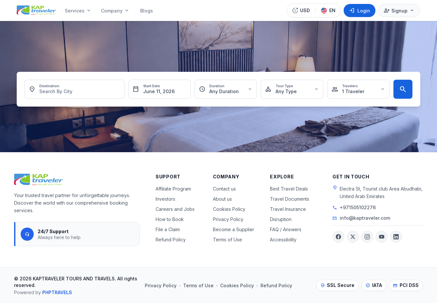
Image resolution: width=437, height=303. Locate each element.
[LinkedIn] (396, 237)
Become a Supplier (233, 229)
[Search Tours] (402, 89)
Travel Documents (289, 199)
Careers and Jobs (175, 209)
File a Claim (168, 229)
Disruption (281, 219)
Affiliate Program (173, 189)
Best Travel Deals (289, 189)
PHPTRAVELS (57, 292)
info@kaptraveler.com (365, 218)
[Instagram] (367, 237)
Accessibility (283, 239)
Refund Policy (171, 239)
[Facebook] (338, 237)
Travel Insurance (288, 209)
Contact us (224, 189)
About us (222, 199)
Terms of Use (227, 239)
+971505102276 (358, 207)
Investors (165, 199)
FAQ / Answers (285, 229)
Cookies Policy (229, 209)
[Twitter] (353, 237)
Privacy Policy (228, 219)
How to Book (170, 219)
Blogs (146, 10)
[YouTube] (382, 237)
